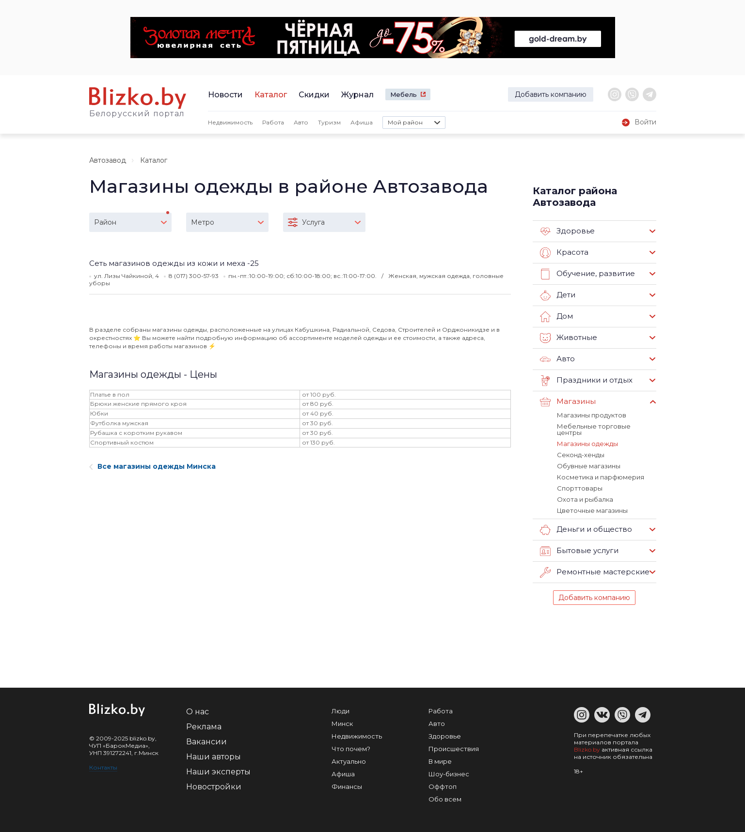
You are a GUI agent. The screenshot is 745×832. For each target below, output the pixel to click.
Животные (568, 338)
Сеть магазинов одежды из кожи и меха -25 (174, 263)
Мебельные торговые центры (594, 429)
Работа (273, 122)
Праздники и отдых (586, 380)
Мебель (403, 94)
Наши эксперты (218, 771)
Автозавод (107, 160)
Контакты (103, 767)
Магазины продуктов (591, 415)
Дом (556, 316)
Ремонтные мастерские (595, 572)
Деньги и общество (586, 529)
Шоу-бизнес (448, 774)
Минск (342, 723)
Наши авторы (213, 756)
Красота (564, 252)
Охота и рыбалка (585, 499)
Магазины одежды (587, 443)
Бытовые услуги (579, 551)
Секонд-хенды (580, 455)
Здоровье (567, 231)
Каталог (270, 94)
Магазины (568, 402)
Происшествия (453, 749)
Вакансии (206, 741)
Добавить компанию (550, 94)
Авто (301, 122)
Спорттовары (579, 488)
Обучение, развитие (587, 274)
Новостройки (213, 786)
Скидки (314, 94)
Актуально (349, 761)
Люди (340, 711)
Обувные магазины (588, 466)
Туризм (329, 122)
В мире (440, 761)
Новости (225, 94)
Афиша (361, 122)
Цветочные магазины (592, 510)
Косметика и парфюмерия (600, 477)
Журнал (357, 94)
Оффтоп (442, 786)
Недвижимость (230, 122)
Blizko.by (587, 749)
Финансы (347, 786)
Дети (557, 295)
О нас (197, 711)
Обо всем (444, 799)
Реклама (204, 726)
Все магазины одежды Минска (152, 466)
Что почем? (351, 749)
